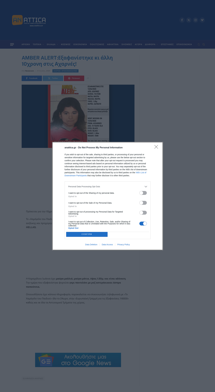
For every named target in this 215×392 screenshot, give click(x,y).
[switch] (143, 193)
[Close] (157, 147)
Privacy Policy (123, 244)
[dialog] (107, 196)
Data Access (107, 244)
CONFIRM (87, 234)
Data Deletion (91, 244)
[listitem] (107, 186)
